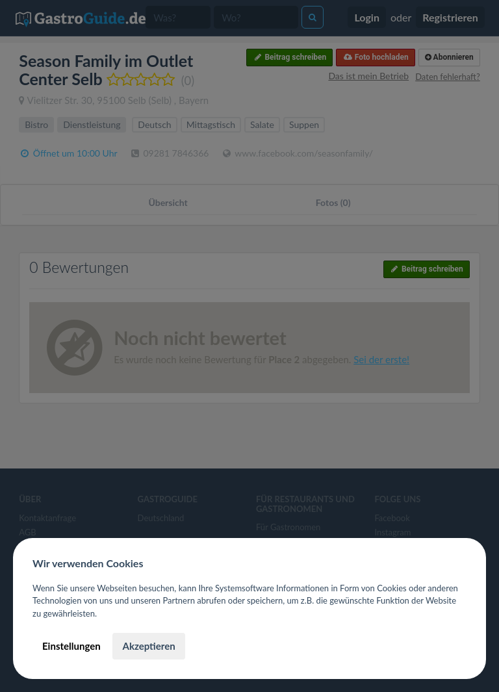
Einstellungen (71, 646)
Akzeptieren (148, 646)
